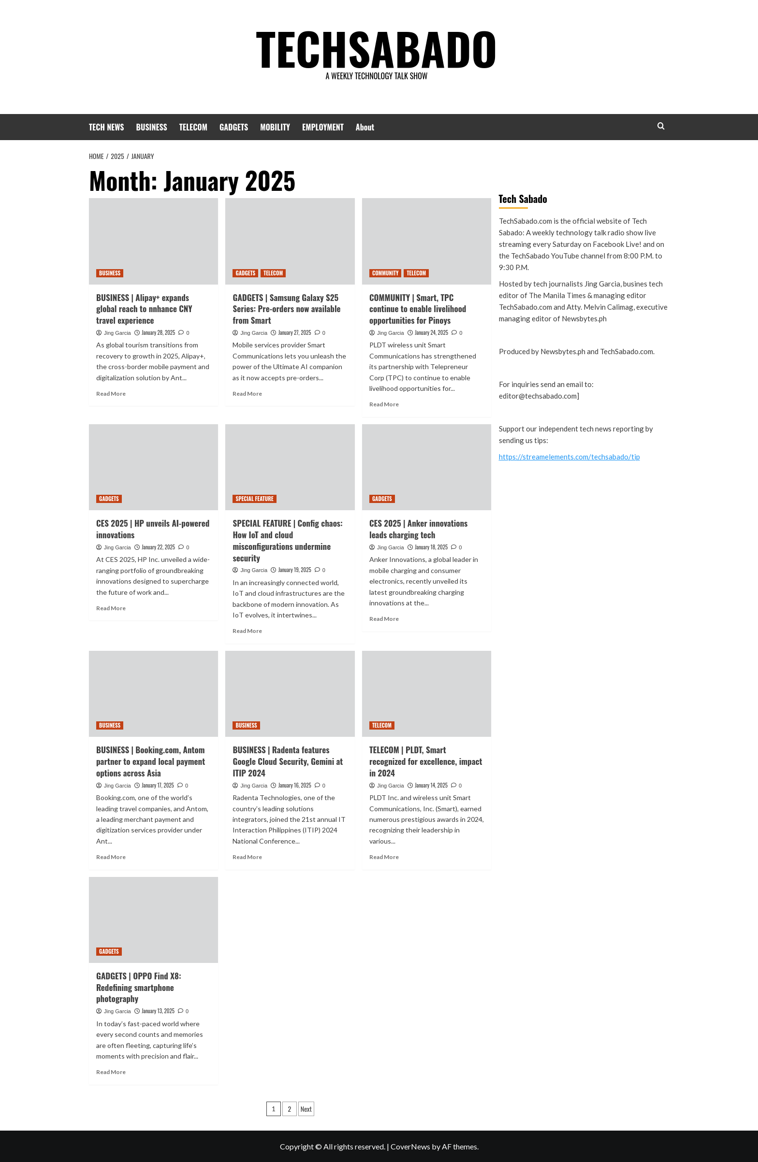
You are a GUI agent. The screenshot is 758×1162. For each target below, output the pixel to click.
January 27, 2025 (294, 332)
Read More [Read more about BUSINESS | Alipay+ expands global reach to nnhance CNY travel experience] (111, 393)
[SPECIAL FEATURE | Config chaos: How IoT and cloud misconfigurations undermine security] (289, 467)
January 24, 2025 (431, 332)
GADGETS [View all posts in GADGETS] (245, 273)
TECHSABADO (376, 46)
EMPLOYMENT (323, 127)
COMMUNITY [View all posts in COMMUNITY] (385, 273)
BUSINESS (151, 127)
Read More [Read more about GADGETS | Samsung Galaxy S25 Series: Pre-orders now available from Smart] (247, 393)
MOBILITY (275, 127)
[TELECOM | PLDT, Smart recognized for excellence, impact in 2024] (426, 694)
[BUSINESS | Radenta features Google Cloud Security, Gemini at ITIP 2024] (289, 694)
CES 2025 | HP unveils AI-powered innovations (152, 529)
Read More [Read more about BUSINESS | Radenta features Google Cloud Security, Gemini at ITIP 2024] (247, 857)
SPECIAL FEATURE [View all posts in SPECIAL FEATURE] (254, 498)
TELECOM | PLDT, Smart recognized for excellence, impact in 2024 (425, 761)
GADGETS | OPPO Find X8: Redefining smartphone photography (138, 987)
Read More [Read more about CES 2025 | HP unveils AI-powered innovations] (111, 608)
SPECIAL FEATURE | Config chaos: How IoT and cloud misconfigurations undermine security (287, 540)
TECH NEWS (106, 127)
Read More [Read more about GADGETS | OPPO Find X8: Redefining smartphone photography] (111, 1072)
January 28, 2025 (158, 332)
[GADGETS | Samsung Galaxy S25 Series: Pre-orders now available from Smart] (289, 241)
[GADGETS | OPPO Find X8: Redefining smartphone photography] (153, 920)
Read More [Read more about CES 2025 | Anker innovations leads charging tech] (384, 618)
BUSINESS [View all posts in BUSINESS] (109, 273)
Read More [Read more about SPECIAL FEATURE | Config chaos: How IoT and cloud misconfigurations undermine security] (247, 630)
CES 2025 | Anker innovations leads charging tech (418, 529)
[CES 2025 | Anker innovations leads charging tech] (426, 467)
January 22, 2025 (158, 547)
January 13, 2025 (158, 1011)
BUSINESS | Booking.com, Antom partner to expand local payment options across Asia (150, 761)
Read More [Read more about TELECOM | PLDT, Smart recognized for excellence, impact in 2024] (384, 857)
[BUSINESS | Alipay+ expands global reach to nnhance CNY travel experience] (153, 241)
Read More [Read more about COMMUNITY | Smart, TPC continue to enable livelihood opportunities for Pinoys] (384, 404)
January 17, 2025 (158, 785)
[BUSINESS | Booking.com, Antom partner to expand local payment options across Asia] (153, 694)
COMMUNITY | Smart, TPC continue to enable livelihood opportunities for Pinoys (417, 309)
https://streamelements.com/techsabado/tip (569, 456)
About (365, 127)
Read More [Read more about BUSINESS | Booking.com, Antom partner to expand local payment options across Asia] (111, 857)
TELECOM (193, 127)
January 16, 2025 (294, 785)
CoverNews (410, 1146)
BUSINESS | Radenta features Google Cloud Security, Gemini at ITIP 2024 (288, 761)
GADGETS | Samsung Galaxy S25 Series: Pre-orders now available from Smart (286, 309)
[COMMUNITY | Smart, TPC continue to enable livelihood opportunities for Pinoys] (426, 241)
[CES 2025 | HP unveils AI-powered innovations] (153, 467)
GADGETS (233, 127)
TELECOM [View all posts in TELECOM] (273, 273)
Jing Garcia (117, 333)
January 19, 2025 (294, 570)
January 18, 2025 (431, 547)
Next (306, 1109)
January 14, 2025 (431, 785)
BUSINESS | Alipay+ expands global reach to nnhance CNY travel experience (144, 309)
